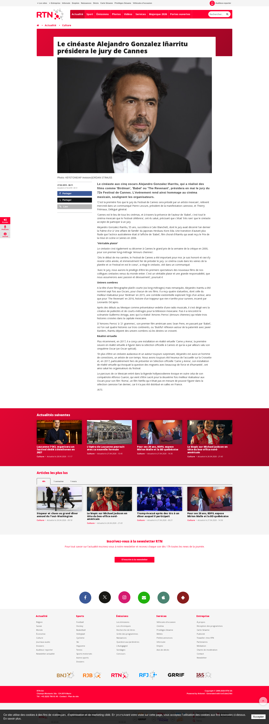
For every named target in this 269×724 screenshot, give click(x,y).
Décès (96, 3)
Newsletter (202, 658)
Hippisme (80, 646)
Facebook (85, 597)
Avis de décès (163, 650)
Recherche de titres (125, 630)
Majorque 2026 (158, 14)
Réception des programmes (210, 626)
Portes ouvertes (180, 14)
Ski (77, 642)
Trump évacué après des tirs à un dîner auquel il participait (158, 515)
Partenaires (202, 642)
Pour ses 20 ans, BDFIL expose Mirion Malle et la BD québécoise (157, 448)
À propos (201, 622)
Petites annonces (164, 638)
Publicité (201, 634)
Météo (160, 634)
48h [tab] (43, 481)
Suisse (39, 626)
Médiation (201, 646)
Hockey (79, 626)
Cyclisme (80, 638)
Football (80, 622)
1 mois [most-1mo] (73, 481)
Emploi (160, 646)
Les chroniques (123, 626)
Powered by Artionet (196, 693)
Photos (116, 14)
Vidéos (128, 14)
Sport (89, 14)
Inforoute (66, 3)
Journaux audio (43, 642)
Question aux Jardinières (127, 642)
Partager (65, 193)
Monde (39, 630)
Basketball (81, 630)
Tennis (79, 650)
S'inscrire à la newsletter (134, 559)
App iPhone (163, 597)
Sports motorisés (84, 654)
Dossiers (40, 646)
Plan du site (73, 696)
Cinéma (160, 626)
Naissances (86, 3)
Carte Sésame (106, 3)
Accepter (258, 716)
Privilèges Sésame (123, 3)
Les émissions (122, 622)
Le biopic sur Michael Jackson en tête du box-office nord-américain (207, 449)
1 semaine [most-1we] (58, 481)
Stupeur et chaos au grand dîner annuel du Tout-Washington (57, 515)
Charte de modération (207, 650)
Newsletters (144, 597)
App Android (183, 597)
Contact (200, 654)
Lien (63, 206)
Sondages (120, 650)
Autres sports (82, 658)
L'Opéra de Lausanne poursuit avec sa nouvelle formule (106, 448)
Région (39, 622)
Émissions (102, 14)
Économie (40, 634)
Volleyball (80, 634)
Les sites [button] (42, 3)
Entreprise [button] (54, 3)
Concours (120, 654)
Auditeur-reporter (220, 3)
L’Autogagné (122, 646)
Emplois (75, 3)
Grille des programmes (127, 634)
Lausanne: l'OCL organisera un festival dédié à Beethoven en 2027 (56, 449)
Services (141, 14)
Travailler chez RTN (205, 638)
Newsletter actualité (45, 654)
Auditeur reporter (44, 650)
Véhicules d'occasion (142, 3)
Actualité (77, 14)
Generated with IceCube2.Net (219, 693)
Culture (66, 25)
